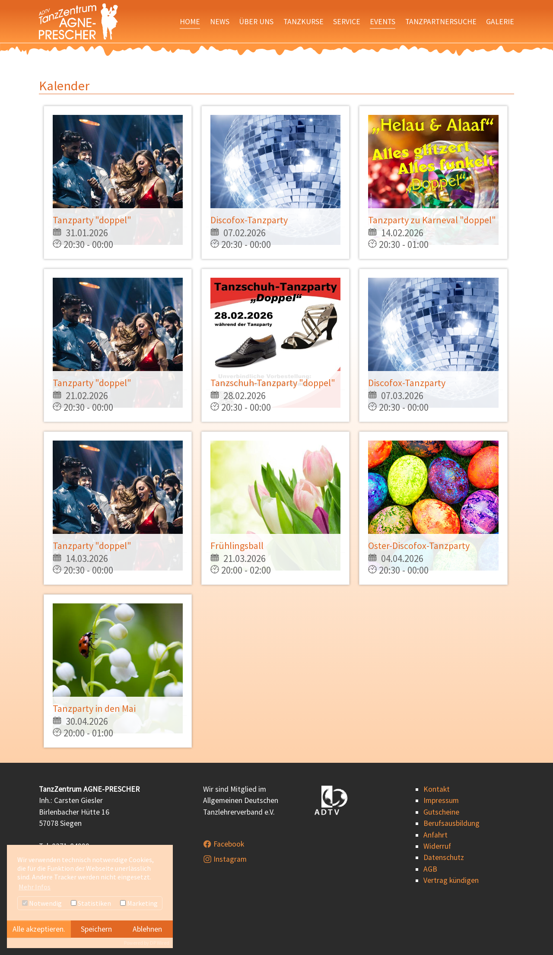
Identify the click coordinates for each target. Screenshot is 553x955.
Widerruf (437, 846)
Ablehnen (147, 929)
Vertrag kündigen (451, 880)
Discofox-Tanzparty (249, 220)
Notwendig (42, 903)
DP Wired (159, 942)
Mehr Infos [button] (35, 886)
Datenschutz (443, 857)
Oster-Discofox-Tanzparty (419, 545)
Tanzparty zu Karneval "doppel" (432, 220)
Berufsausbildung (451, 823)
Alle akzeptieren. (39, 929)
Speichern (96, 929)
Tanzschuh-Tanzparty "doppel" (272, 383)
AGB (430, 869)
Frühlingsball (237, 545)
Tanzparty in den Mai (94, 708)
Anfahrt (435, 835)
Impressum (441, 800)
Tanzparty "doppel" (92, 220)
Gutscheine (441, 812)
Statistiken (91, 903)
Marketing (139, 903)
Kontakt (436, 789)
